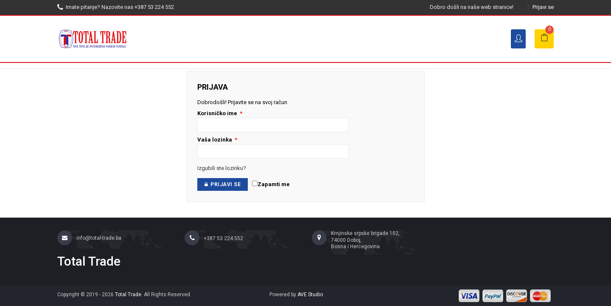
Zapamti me (271, 184)
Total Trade (128, 295)
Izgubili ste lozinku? (221, 168)
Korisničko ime (219, 113)
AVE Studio (310, 295)
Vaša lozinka (217, 139)
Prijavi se (543, 7)
